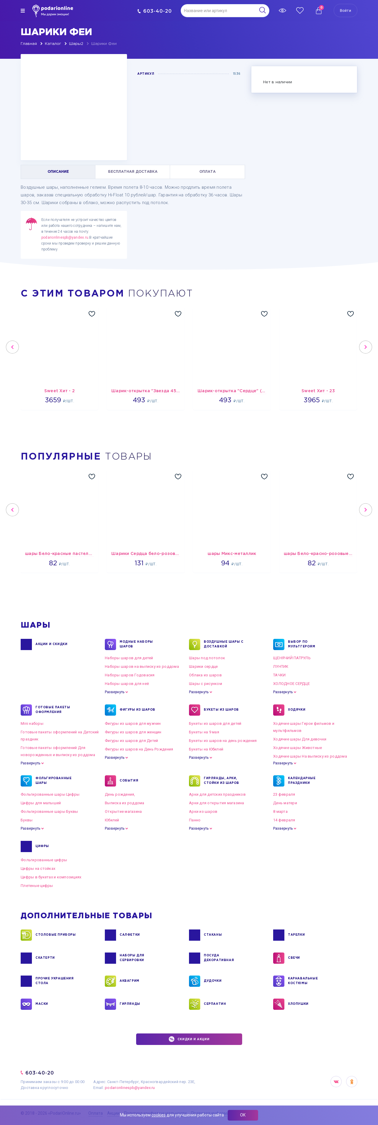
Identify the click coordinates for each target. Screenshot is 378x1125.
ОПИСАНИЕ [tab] (58, 171)
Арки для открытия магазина (216, 803)
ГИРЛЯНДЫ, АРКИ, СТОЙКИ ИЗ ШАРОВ (221, 781)
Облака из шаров (205, 675)
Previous (12, 347)
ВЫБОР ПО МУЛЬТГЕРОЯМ (301, 644)
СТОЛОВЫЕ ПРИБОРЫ (55, 935)
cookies (158, 1115)
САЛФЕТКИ (130, 935)
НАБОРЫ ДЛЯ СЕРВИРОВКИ (132, 958)
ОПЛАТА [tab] (207, 171)
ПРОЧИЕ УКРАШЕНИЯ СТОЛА (54, 981)
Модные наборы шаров (136, 644)
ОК (243, 1115)
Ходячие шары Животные (297, 747)
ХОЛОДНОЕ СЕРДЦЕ (291, 683)
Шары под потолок (207, 658)
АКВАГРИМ (129, 981)
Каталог (53, 43)
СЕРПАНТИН (215, 1004)
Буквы (26, 820)
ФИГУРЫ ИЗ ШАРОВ (137, 710)
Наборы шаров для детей (129, 658)
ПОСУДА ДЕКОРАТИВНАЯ (219, 958)
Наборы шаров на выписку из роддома (142, 666)
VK (336, 1081)
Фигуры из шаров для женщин (133, 732)
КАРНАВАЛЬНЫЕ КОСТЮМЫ (303, 981)
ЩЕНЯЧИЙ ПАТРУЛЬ (292, 658)
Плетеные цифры (37, 885)
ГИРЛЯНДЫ (130, 1004)
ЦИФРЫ (42, 846)
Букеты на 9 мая (204, 732)
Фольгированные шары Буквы (49, 811)
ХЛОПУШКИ (298, 1004)
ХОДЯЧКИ (296, 710)
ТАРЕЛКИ (296, 935)
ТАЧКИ (279, 675)
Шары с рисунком (205, 683)
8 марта (280, 811)
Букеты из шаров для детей (215, 723)
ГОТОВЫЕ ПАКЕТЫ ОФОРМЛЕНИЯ (52, 710)
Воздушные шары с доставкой (224, 644)
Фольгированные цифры (44, 860)
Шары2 (76, 43)
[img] (23, 10)
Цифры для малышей (41, 803)
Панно (195, 820)
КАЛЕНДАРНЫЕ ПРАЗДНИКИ (302, 781)
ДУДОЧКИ (212, 981)
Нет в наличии (277, 82)
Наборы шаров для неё (127, 683)
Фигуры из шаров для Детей (131, 740)
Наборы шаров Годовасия (130, 675)
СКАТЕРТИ (45, 958)
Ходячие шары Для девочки (299, 739)
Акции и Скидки (51, 644)
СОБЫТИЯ (129, 781)
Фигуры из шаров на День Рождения (139, 749)
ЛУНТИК (281, 666)
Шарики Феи (104, 43)
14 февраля (284, 820)
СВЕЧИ (294, 958)
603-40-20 (154, 11)
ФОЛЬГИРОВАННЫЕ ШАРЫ (53, 781)
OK (351, 1081)
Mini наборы (32, 723)
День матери (285, 803)
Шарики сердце (203, 666)
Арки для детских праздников (217, 794)
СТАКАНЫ (213, 935)
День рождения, (120, 794)
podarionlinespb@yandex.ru (64, 237)
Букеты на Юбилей (206, 749)
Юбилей (112, 820)
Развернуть (114, 692)
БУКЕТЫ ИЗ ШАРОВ (221, 710)
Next (365, 347)
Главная (29, 43)
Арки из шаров (203, 811)
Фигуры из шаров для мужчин (133, 723)
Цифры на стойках (38, 868)
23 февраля (284, 794)
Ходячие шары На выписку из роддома (310, 756)
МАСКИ (41, 1004)
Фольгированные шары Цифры (50, 794)
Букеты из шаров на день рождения (223, 740)
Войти (345, 10)
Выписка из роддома (124, 803)
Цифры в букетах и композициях (51, 877)
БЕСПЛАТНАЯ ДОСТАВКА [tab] (132, 171)
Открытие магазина (123, 811)
